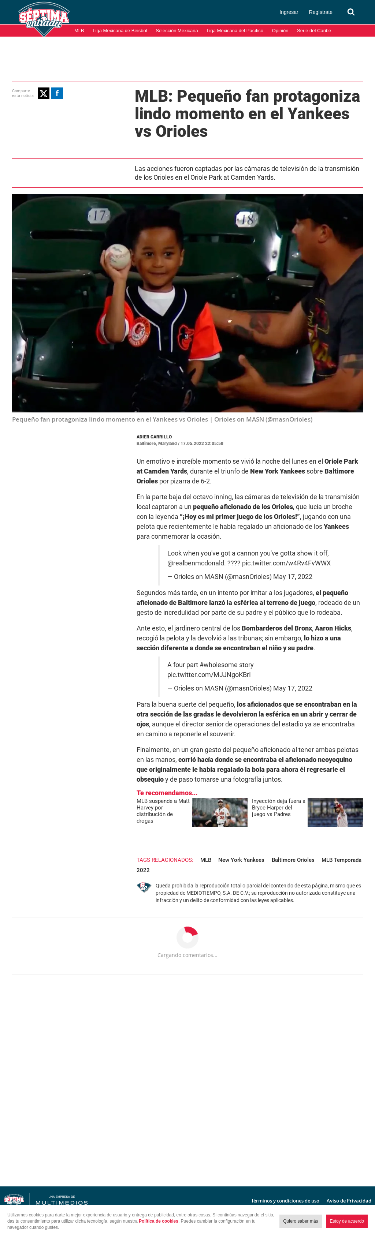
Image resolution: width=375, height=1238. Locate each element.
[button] (43, 93)
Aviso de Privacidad (349, 1200)
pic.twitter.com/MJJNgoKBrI (209, 674)
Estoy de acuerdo (347, 1221)
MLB (79, 30)
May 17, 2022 (292, 576)
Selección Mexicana (177, 30)
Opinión (280, 30)
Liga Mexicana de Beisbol (120, 30)
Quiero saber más (300, 1221)
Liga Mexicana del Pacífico (235, 30)
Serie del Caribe (314, 30)
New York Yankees (241, 860)
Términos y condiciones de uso (285, 1200)
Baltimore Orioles (293, 860)
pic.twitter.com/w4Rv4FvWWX (286, 563)
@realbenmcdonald (195, 563)
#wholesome (219, 665)
